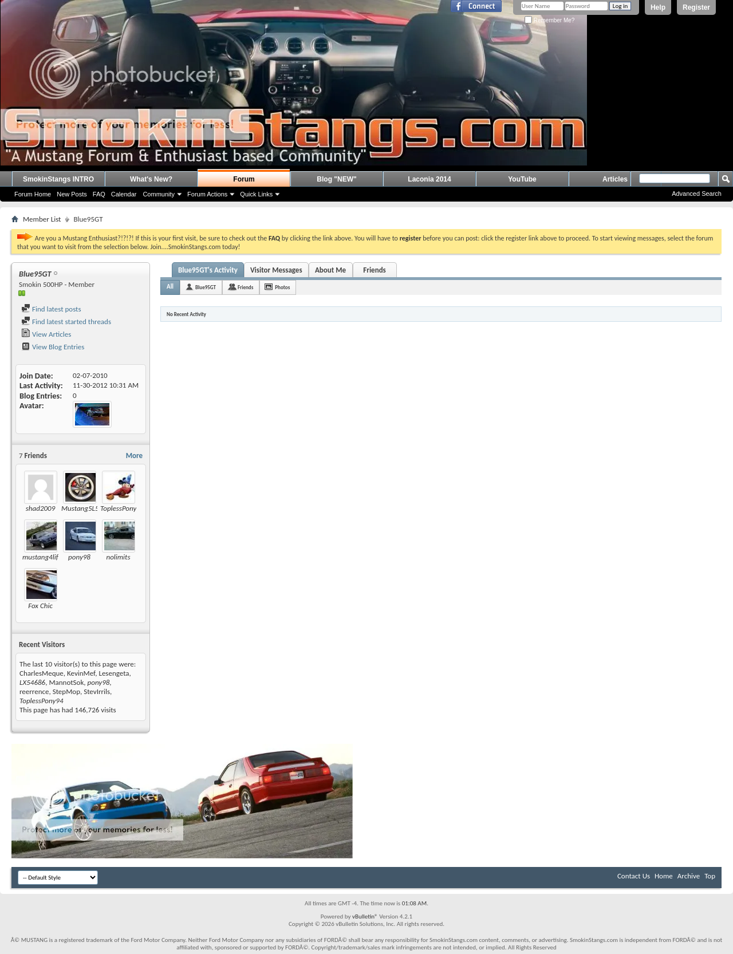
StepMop (66, 691)
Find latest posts (51, 309)
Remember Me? (549, 20)
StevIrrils (97, 691)
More (134, 455)
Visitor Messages (276, 270)
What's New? (151, 179)
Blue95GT (205, 287)
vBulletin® (365, 916)
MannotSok (66, 682)
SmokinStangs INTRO (58, 179)
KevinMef (81, 673)
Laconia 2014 (429, 179)
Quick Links (256, 194)
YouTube (522, 179)
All (170, 286)
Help (658, 7)
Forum (243, 179)
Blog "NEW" (336, 179)
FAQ (99, 194)
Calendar (124, 194)
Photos (282, 287)
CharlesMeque (41, 673)
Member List (42, 219)
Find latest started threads (66, 321)
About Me (330, 270)
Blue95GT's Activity (208, 270)
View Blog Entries (52, 346)
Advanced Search (697, 193)
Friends (374, 270)
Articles (615, 179)
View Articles (46, 334)
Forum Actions (207, 194)
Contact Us (633, 876)
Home (664, 876)
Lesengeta (113, 673)
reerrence (34, 691)
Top (709, 876)
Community (159, 194)
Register (696, 7)
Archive (688, 876)
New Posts (72, 194)
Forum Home (32, 194)
